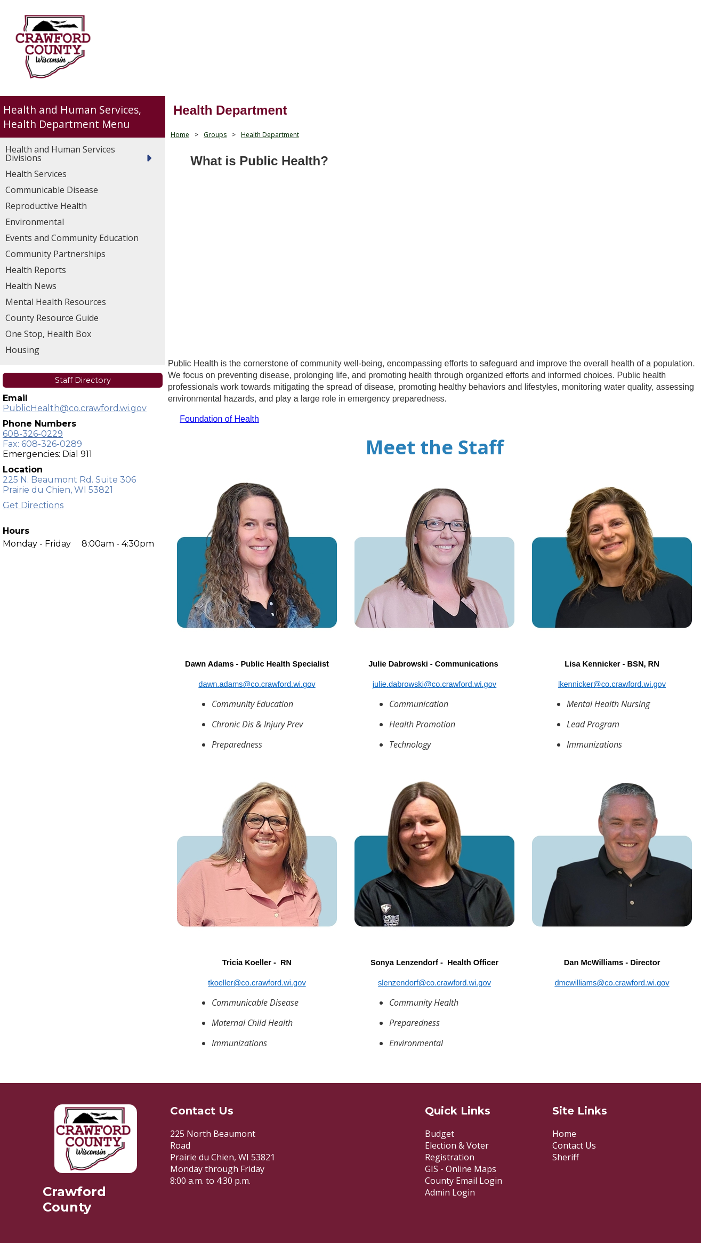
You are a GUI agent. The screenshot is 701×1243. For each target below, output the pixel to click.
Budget (439, 1134)
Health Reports (35, 270)
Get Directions (33, 505)
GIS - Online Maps (460, 1169)
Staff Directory (83, 380)
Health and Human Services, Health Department (72, 116)
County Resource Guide (52, 318)
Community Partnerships (55, 254)
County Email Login (463, 1180)
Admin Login (450, 1192)
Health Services (36, 174)
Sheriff (565, 1157)
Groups (215, 134)
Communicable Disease (51, 190)
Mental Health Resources (55, 302)
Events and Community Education (72, 238)
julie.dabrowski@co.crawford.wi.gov (434, 684)
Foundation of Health (219, 418)
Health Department (270, 134)
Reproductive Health (46, 206)
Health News (31, 286)
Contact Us (574, 1145)
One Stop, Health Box (48, 334)
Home (180, 134)
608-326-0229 (33, 434)
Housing (22, 350)
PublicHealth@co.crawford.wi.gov (75, 408)
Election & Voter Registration (457, 1151)
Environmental (34, 222)
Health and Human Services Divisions (60, 153)
